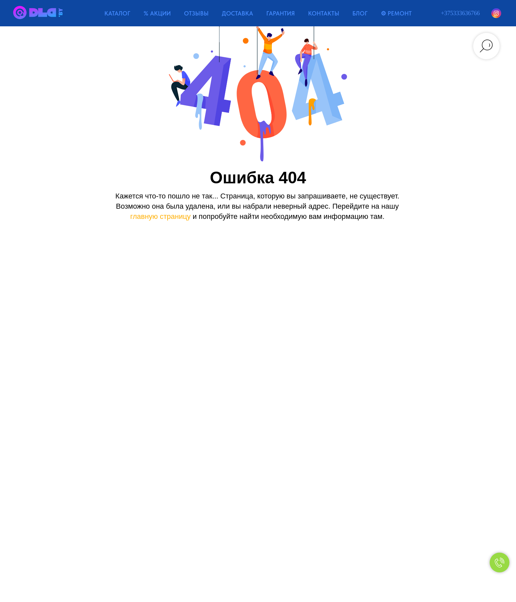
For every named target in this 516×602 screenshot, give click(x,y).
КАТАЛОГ (117, 13)
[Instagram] (496, 13)
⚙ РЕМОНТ (396, 13)
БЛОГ (360, 13)
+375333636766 (460, 13)
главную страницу (160, 216)
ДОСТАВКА (237, 13)
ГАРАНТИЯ (280, 13)
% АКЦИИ (157, 13)
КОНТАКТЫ (323, 13)
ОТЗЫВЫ (196, 13)
